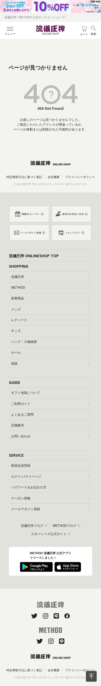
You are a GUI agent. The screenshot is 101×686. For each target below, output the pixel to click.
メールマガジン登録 (50, 509)
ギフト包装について (50, 393)
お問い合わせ (50, 436)
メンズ (50, 309)
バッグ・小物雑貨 (50, 342)
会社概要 (54, 177)
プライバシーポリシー (80, 177)
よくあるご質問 (50, 414)
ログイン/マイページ (50, 476)
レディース (50, 320)
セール (50, 352)
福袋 (50, 363)
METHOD (50, 287)
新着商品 (50, 298)
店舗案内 (50, 425)
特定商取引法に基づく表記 (24, 177)
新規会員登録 (50, 465)
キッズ (50, 331)
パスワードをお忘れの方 (50, 487)
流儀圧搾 (50, 277)
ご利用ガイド (50, 404)
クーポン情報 (50, 498)
